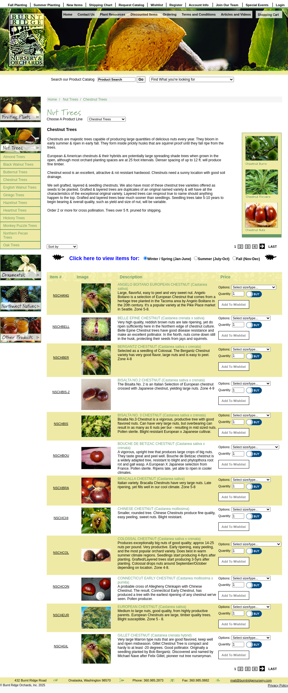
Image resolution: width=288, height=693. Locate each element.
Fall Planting (17, 5)
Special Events (257, 5)
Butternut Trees (15, 172)
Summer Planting (47, 5)
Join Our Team (227, 5)
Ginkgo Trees (13, 195)
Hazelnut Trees (15, 203)
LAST (272, 246)
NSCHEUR (61, 615)
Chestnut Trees (15, 180)
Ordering (169, 14)
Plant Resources (112, 14)
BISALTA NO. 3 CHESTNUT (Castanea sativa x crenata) (162, 415)
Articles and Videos (236, 14)
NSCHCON (61, 586)
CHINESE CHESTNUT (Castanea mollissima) (153, 509)
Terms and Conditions (199, 14)
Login (280, 5)
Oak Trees (11, 245)
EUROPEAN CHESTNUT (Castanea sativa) (152, 607)
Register (176, 5)
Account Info (199, 5)
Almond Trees (14, 157)
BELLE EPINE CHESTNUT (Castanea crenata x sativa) (161, 318)
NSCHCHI (61, 518)
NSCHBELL (61, 326)
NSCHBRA (61, 488)
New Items (75, 5)
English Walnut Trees (19, 187)
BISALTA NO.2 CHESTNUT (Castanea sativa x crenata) (161, 380)
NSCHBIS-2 (61, 392)
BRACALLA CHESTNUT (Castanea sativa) (151, 479)
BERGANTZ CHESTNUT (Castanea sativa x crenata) (159, 347)
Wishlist (157, 5)
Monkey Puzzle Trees (20, 226)
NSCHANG (61, 295)
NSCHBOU (61, 455)
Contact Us (86, 14)
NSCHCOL (61, 552)
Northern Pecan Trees (15, 235)
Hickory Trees (14, 218)
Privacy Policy (278, 685)
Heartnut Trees (14, 210)
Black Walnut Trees (18, 164)
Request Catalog (131, 5)
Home (68, 14)
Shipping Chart (100, 5)
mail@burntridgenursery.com (251, 680)
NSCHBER (61, 357)
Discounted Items (144, 14)
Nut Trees (70, 99)
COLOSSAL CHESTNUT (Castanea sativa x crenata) (159, 539)
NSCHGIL (61, 646)
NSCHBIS (61, 424)
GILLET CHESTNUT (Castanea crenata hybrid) (155, 635)
